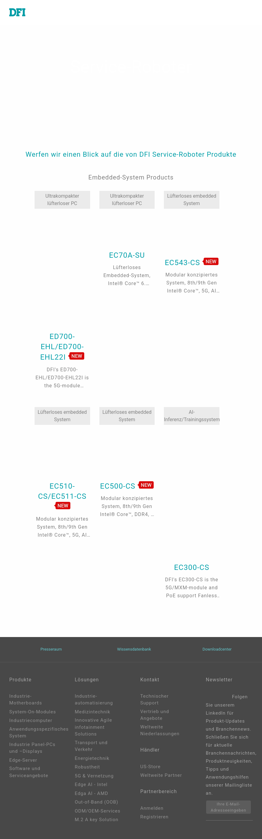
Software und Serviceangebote (28, 772)
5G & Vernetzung (94, 776)
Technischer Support (154, 699)
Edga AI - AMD (91, 793)
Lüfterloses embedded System (191, 199)
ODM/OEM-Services (97, 811)
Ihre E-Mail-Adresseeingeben (228, 807)
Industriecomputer (30, 720)
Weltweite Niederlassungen (160, 730)
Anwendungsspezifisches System (32, 732)
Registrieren (154, 817)
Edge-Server (23, 760)
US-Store (150, 766)
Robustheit (87, 767)
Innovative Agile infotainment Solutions (93, 727)
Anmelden (152, 808)
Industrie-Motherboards (25, 699)
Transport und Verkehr (91, 746)
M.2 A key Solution (97, 819)
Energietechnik (92, 758)
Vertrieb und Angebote (154, 715)
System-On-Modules (32, 712)
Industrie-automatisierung (94, 699)
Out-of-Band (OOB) (96, 802)
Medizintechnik (92, 712)
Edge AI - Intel (91, 784)
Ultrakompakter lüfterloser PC (62, 199)
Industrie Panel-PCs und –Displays (32, 748)
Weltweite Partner (161, 775)
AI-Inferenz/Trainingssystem (191, 415)
